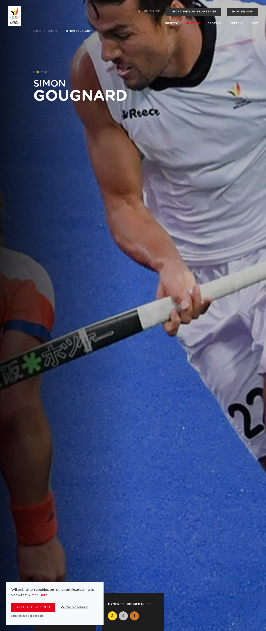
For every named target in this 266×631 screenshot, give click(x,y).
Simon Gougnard (78, 31)
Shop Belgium (242, 11)
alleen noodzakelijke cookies (27, 616)
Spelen (236, 23)
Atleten (192, 23)
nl (140, 11)
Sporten (214, 23)
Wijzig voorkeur (74, 607)
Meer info (40, 595)
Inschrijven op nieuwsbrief (193, 11)
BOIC (254, 23)
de (158, 11)
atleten (53, 31)
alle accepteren (33, 607)
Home (37, 31)
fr (146, 11)
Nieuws (171, 23)
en (152, 11)
